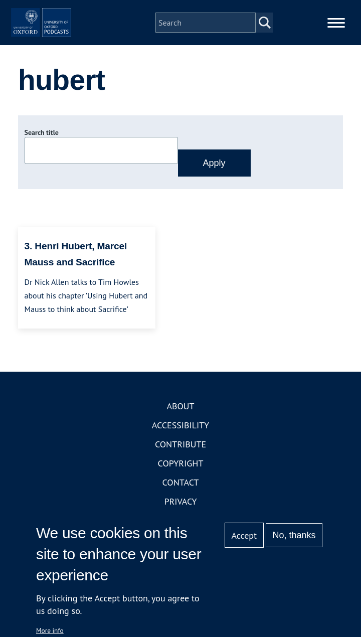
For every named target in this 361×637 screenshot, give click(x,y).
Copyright (181, 492)
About (180, 435)
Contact (180, 511)
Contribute (180, 473)
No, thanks (293, 535)
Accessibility (180, 454)
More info (50, 630)
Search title (42, 162)
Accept (244, 535)
